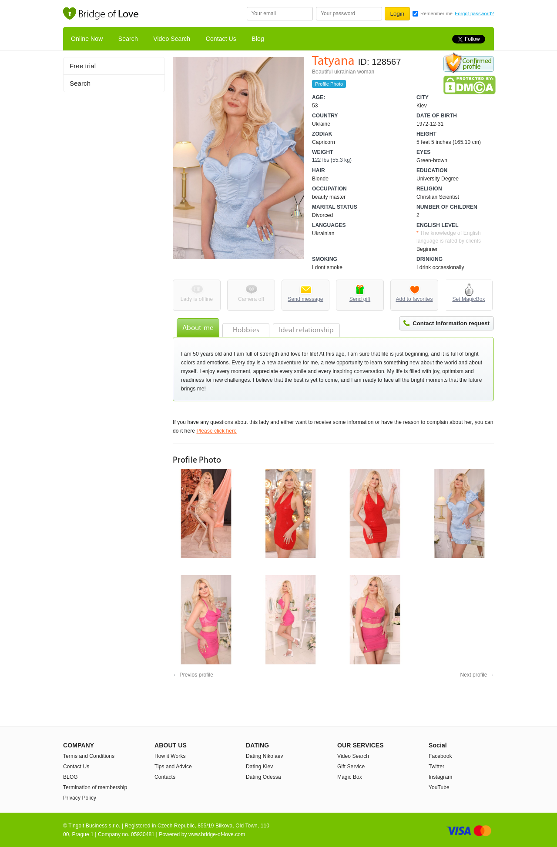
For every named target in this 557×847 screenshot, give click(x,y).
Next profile (473, 674)
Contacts (164, 777)
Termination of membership (95, 787)
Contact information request (451, 323)
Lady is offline (197, 299)
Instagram (440, 777)
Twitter (436, 767)
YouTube (439, 787)
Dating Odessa (263, 777)
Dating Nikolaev (264, 756)
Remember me (436, 13)
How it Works (170, 756)
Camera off (251, 299)
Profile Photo (329, 84)
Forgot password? (474, 13)
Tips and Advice (173, 767)
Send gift (359, 299)
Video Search (171, 38)
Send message (305, 299)
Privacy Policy (79, 798)
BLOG (70, 777)
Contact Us (221, 38)
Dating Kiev (259, 767)
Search (128, 38)
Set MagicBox (468, 299)
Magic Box (349, 777)
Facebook (440, 756)
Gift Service (351, 767)
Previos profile (197, 674)
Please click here (216, 431)
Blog (258, 38)
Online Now (87, 38)
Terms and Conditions (88, 756)
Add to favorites (414, 299)
